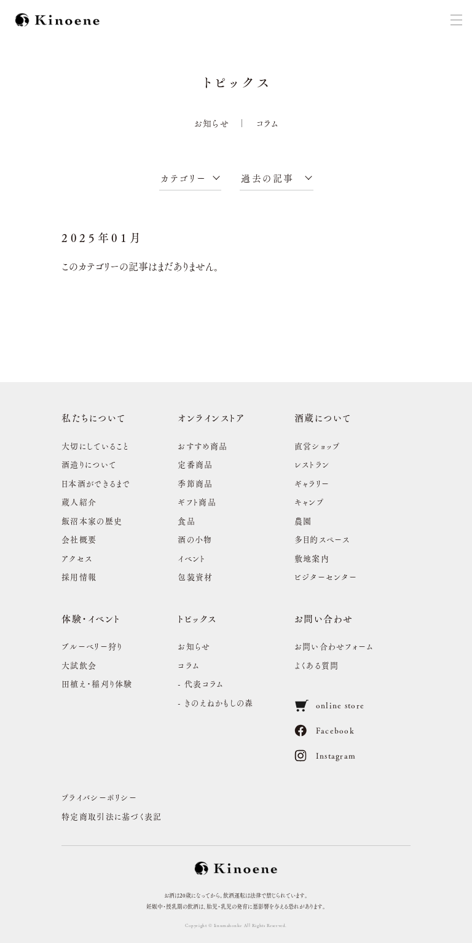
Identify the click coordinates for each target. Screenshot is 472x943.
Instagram (325, 755)
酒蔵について (323, 417)
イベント (191, 558)
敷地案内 (311, 558)
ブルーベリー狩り (91, 646)
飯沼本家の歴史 (91, 520)
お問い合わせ (323, 618)
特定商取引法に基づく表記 (111, 816)
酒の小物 (195, 539)
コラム (267, 122)
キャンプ (309, 501)
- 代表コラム (201, 683)
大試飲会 (78, 665)
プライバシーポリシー (99, 797)
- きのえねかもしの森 (215, 702)
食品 (186, 520)
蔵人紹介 (78, 501)
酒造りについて (88, 464)
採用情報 (78, 576)
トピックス (197, 618)
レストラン (312, 464)
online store (329, 705)
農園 (303, 520)
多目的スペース (322, 539)
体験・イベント (90, 618)
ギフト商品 (197, 501)
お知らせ (212, 122)
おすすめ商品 (202, 445)
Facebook (324, 730)
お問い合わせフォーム (334, 646)
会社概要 (78, 539)
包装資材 (195, 576)
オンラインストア (211, 417)
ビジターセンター (325, 576)
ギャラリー (312, 483)
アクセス (76, 558)
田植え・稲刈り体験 (97, 683)
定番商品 (195, 464)
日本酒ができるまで (96, 483)
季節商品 (195, 483)
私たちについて (93, 417)
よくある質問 (316, 665)
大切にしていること (95, 445)
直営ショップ (317, 445)
